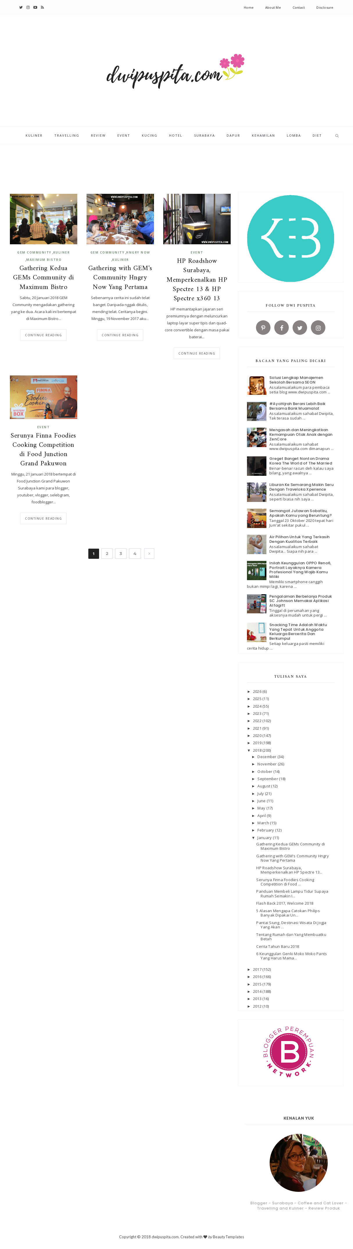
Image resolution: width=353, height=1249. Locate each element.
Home (249, 7)
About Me (273, 7)
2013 (257, 998)
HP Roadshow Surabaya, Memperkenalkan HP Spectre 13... (289, 870)
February (266, 830)
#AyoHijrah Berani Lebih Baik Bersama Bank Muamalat (297, 406)
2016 (257, 976)
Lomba (294, 135)
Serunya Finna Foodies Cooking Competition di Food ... (285, 882)
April (262, 815)
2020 (257, 735)
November (267, 764)
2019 (257, 742)
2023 (257, 713)
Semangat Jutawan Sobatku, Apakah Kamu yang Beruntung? (300, 513)
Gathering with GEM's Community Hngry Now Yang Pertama (120, 278)
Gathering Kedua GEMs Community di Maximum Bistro (43, 278)
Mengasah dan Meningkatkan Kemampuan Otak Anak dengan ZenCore (301, 434)
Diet (317, 135)
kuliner (61, 252)
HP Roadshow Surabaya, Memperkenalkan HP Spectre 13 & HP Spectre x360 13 (196, 280)
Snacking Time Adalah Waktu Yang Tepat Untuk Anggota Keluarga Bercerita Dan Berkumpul (298, 631)
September (268, 778)
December (267, 756)
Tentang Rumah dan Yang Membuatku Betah (291, 937)
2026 (257, 691)
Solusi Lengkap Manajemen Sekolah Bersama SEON (296, 380)
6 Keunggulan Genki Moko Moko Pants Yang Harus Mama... (291, 956)
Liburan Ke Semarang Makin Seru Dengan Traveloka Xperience (301, 487)
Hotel (175, 135)
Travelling (66, 135)
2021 (257, 728)
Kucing (149, 135)
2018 (257, 750)
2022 (257, 720)
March (263, 822)
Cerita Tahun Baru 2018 (277, 946)
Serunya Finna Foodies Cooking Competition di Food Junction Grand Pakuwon (43, 450)
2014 (257, 991)
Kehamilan (263, 135)
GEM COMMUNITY (34, 252)
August (264, 786)
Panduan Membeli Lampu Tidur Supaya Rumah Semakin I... (292, 894)
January (265, 837)
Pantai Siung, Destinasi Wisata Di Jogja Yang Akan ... (291, 925)
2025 (257, 698)
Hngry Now (138, 252)
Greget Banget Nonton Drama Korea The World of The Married (300, 461)
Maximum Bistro (44, 260)
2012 (257, 1006)
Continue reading (43, 335)
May (261, 808)
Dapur (233, 135)
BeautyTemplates (228, 1236)
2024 (257, 706)
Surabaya (204, 135)
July (261, 793)
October (265, 771)
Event (123, 135)
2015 (257, 984)
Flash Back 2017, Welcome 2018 (284, 903)
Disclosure (324, 7)
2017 (257, 969)
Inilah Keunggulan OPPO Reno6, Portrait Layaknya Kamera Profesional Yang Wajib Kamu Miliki (300, 569)
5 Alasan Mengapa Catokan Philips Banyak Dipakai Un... (288, 913)
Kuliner (34, 135)
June (261, 800)
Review (98, 135)
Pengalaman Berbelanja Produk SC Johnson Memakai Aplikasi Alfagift (300, 601)
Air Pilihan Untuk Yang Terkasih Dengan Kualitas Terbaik (299, 539)
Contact (299, 7)
